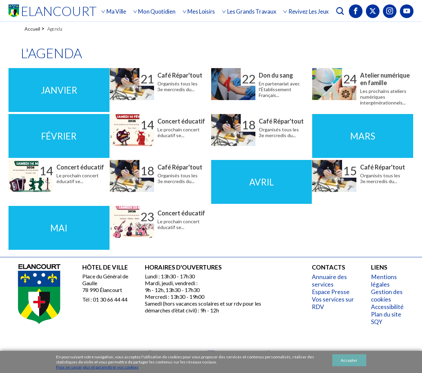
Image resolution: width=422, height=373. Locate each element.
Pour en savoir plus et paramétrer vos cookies (97, 367)
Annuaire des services (330, 280)
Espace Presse (332, 291)
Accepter (349, 360)
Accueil (32, 29)
